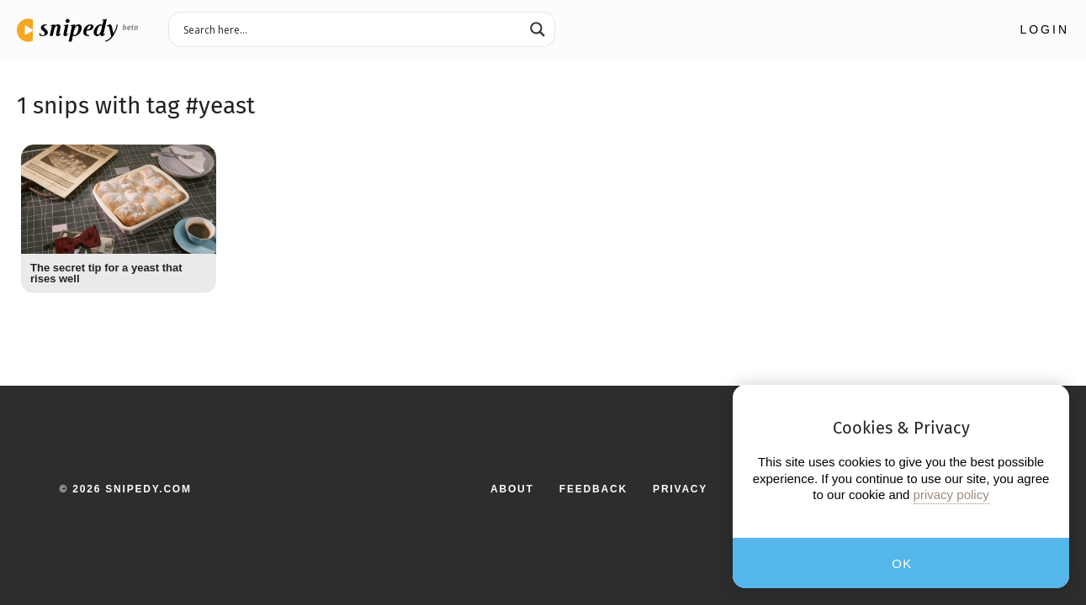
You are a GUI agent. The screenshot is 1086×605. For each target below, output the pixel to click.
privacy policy (951, 494)
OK (902, 563)
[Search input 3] (350, 28)
